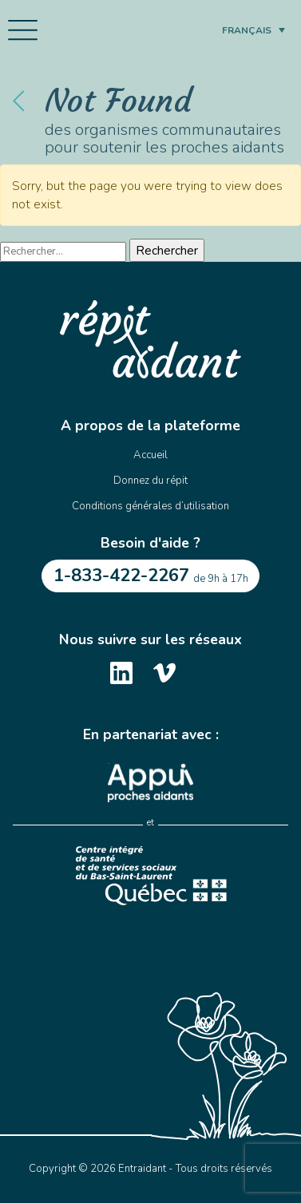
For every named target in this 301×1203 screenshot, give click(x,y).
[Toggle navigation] (23, 30)
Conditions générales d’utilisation (150, 506)
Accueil (150, 455)
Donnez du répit (150, 480)
